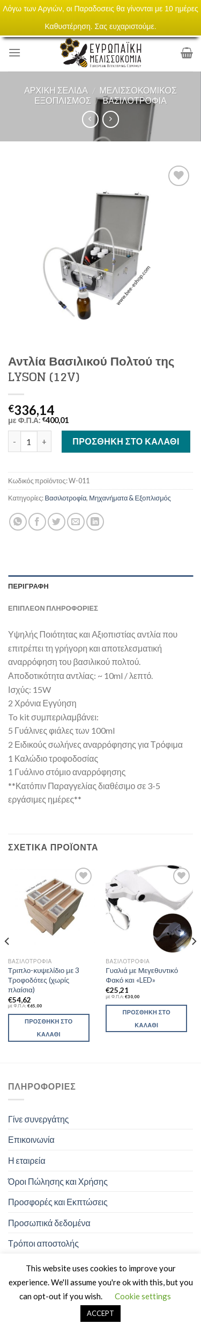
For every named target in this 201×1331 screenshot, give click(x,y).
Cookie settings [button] (143, 1296)
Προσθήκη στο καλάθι (126, 441)
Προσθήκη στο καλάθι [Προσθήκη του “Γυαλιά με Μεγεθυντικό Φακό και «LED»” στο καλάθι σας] (146, 1018)
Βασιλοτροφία (135, 100)
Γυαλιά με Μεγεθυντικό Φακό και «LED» (142, 975)
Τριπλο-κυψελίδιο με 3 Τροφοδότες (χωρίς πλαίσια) (43, 979)
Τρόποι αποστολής (43, 1243)
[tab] (100, 586)
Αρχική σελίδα (56, 90)
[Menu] (14, 52)
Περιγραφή (28, 586)
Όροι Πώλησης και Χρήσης (58, 1181)
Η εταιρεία (27, 1160)
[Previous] (7, 963)
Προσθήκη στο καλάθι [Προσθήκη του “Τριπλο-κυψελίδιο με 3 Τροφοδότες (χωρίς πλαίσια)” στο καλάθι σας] (48, 1027)
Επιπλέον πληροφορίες (53, 608)
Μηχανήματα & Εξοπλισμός (130, 497)
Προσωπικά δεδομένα (49, 1223)
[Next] (193, 963)
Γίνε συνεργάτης (38, 1119)
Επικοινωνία (31, 1139)
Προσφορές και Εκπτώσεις (58, 1202)
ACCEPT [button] (100, 1313)
